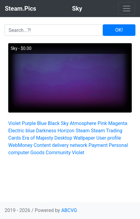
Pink (102, 123)
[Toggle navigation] (126, 8)
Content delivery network (60, 145)
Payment (98, 145)
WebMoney (20, 145)
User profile (108, 138)
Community (58, 152)
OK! (119, 30)
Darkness (46, 131)
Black (54, 123)
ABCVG (69, 210)
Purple (29, 123)
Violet (14, 123)
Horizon (65, 131)
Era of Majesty (37, 138)
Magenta (117, 123)
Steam (83, 131)
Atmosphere (83, 123)
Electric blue (21, 131)
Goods (37, 152)
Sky (65, 123)
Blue (41, 123)
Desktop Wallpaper (74, 138)
